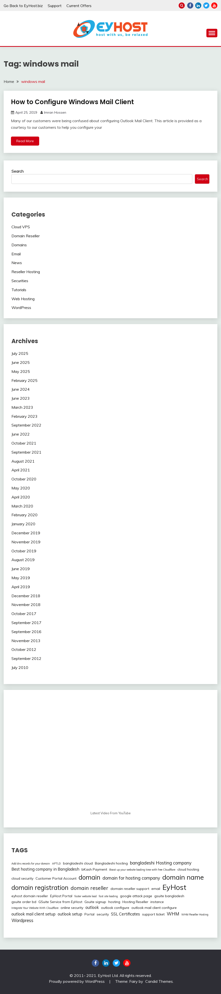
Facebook (190, 5)
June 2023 (20, 398)
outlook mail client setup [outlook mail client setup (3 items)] (33, 914)
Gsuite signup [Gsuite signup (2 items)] (95, 902)
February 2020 (24, 514)
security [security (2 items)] (103, 914)
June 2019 (20, 568)
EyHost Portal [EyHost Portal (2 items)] (61, 896)
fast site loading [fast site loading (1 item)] (108, 896)
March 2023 (22, 407)
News (16, 262)
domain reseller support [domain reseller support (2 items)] (129, 888)
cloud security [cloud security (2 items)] (22, 878)
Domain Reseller (25, 235)
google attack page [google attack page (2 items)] (136, 896)
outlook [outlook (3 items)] (92, 907)
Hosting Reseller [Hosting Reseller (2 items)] (135, 902)
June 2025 (20, 362)
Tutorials (18, 289)
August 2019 (23, 559)
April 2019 (20, 586)
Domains (19, 244)
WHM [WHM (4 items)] (173, 914)
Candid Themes (159, 981)
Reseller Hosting (25, 271)
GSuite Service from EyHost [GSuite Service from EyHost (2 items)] (60, 902)
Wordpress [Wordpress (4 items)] (22, 920)
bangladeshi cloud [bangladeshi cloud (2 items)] (78, 863)
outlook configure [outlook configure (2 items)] (115, 907)
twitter (206, 5)
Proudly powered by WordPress (77, 981)
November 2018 (25, 604)
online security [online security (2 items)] (72, 907)
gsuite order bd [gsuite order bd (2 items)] (23, 902)
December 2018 (25, 595)
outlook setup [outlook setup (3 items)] (70, 914)
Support (55, 5)
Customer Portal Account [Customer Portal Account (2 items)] (56, 878)
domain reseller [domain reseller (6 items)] (89, 888)
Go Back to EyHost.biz (23, 5)
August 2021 (23, 461)
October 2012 (23, 649)
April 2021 (20, 469)
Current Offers (79, 5)
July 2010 (19, 667)
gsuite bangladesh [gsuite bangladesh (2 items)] (169, 896)
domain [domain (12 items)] (89, 877)
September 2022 (26, 425)
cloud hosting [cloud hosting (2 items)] (188, 869)
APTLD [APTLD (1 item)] (56, 863)
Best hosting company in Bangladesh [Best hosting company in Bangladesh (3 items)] (45, 869)
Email (16, 253)
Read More (25, 141)
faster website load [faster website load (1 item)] (85, 896)
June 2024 (20, 389)
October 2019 (23, 550)
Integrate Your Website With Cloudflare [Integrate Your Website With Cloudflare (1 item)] (34, 908)
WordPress (21, 307)
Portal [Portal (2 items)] (89, 914)
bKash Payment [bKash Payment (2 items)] (94, 869)
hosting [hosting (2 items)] (114, 902)
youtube (214, 5)
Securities (19, 280)
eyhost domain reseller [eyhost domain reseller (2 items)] (29, 896)
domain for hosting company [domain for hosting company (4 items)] (131, 878)
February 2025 (24, 380)
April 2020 (20, 497)
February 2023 (24, 416)
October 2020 (23, 479)
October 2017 (23, 613)
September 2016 (26, 631)
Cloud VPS (20, 226)
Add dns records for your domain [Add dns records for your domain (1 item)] (30, 863)
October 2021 (23, 443)
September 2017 (26, 622)
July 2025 (19, 353)
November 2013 (25, 640)
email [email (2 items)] (155, 888)
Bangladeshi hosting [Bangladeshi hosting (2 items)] (111, 863)
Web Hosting (23, 298)
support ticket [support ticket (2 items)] (153, 914)
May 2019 (20, 577)
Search (17, 171)
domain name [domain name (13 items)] (183, 877)
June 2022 (20, 434)
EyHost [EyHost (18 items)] (174, 887)
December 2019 (25, 532)
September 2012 (26, 658)
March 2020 (22, 506)
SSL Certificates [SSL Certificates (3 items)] (125, 914)
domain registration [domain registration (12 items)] (39, 888)
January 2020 (23, 523)
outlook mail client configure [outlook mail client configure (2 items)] (154, 907)
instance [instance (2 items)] (157, 902)
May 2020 (20, 488)
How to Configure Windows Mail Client (72, 102)
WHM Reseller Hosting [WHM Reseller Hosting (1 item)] (194, 914)
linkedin (198, 5)
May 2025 (20, 371)
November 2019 (25, 541)
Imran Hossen (55, 112)
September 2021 (26, 452)
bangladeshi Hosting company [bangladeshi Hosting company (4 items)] (161, 863)
